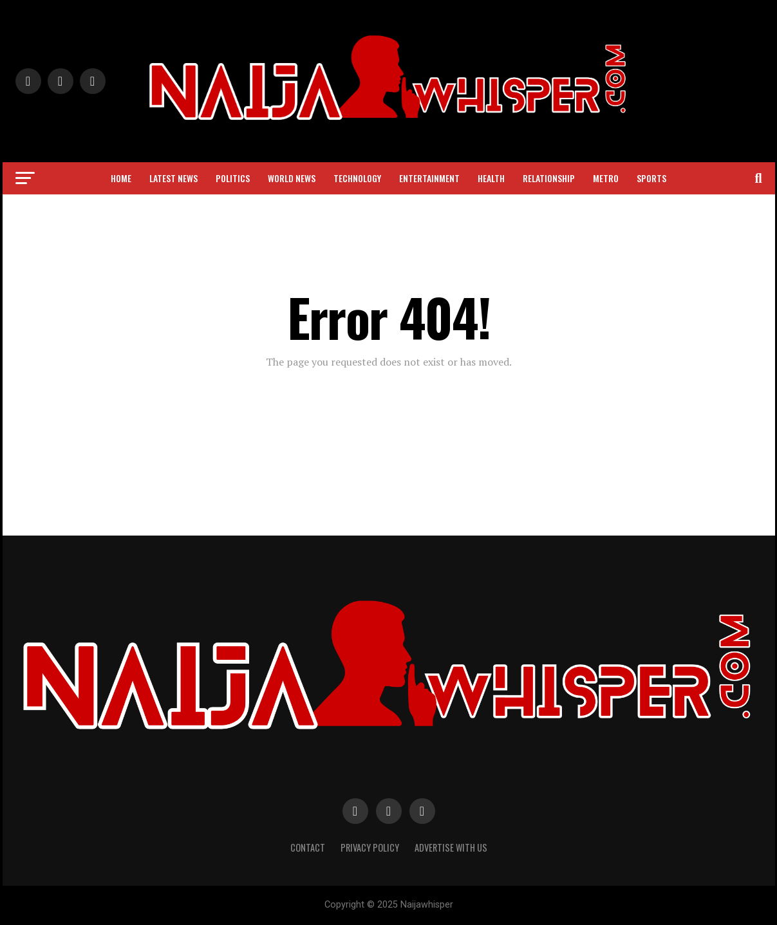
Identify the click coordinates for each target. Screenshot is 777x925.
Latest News (173, 178)
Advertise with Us (451, 847)
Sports (651, 178)
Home (121, 178)
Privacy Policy (370, 847)
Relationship (549, 178)
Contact (307, 847)
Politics (233, 178)
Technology (357, 178)
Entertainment (429, 178)
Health (491, 178)
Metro (606, 178)
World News (291, 178)
